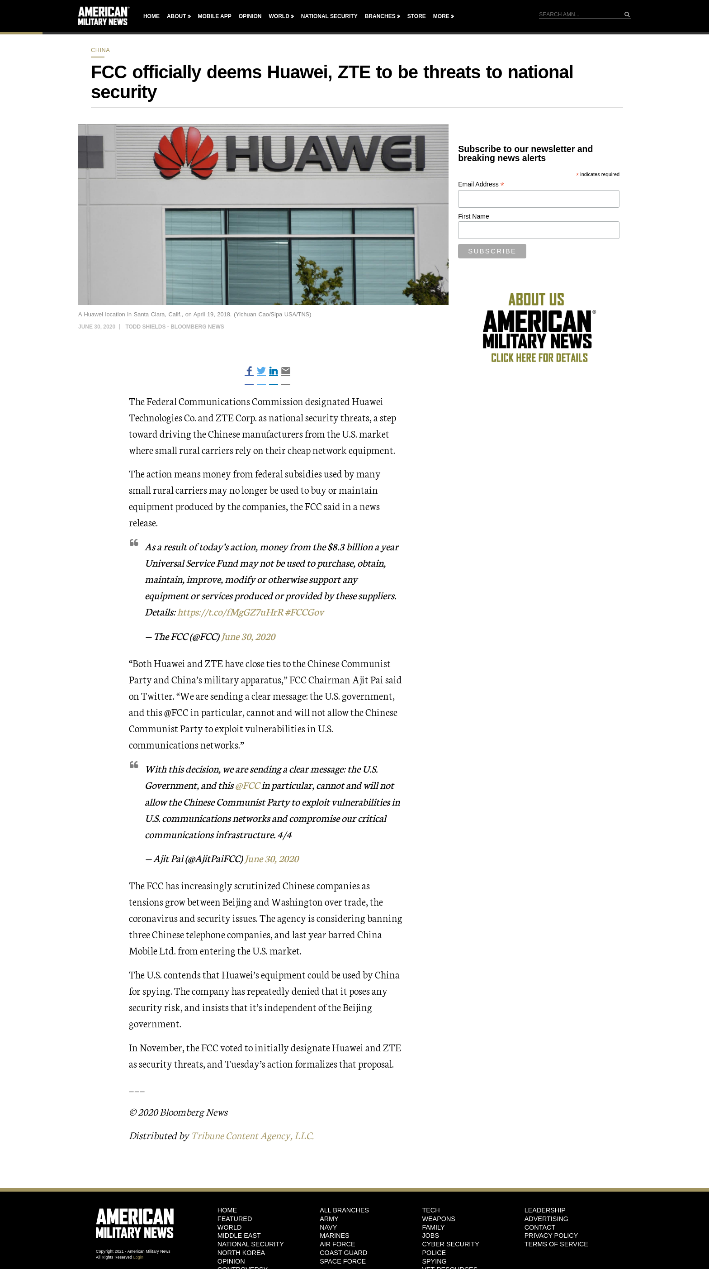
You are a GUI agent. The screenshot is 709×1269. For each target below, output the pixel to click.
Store (416, 16)
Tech (431, 1208)
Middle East (239, 1234)
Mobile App (215, 16)
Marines (335, 1234)
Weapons (438, 1217)
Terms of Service (556, 1242)
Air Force (337, 1242)
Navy (328, 1225)
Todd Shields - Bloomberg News (174, 327)
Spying (434, 1259)
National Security (329, 16)
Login (138, 1255)
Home (151, 16)
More (441, 16)
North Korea (241, 1251)
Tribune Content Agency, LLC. (254, 1134)
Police (434, 1251)
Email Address (481, 184)
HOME (227, 1208)
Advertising (546, 1217)
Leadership (545, 1208)
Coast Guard (343, 1251)
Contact (540, 1225)
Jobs (430, 1234)
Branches (380, 16)
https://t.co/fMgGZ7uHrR (230, 611)
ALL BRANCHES (344, 1208)
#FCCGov (305, 611)
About (176, 16)
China (100, 50)
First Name (473, 216)
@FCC (247, 784)
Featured (234, 1217)
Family (433, 1225)
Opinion (250, 16)
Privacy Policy (551, 1234)
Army (329, 1217)
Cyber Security (450, 1242)
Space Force (343, 1259)
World (279, 16)
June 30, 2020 (249, 635)
